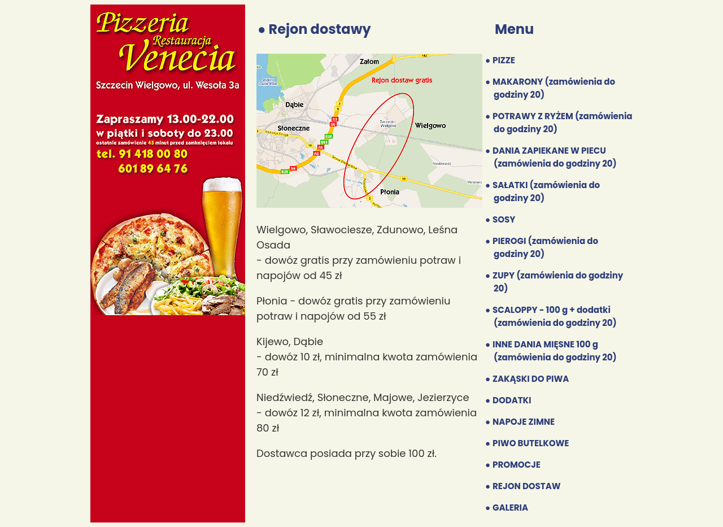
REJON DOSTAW (526, 486)
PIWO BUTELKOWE (531, 443)
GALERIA (510, 507)
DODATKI (512, 400)
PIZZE (504, 60)
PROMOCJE (517, 465)
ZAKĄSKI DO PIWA (531, 379)
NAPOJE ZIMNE (524, 422)
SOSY (504, 219)
